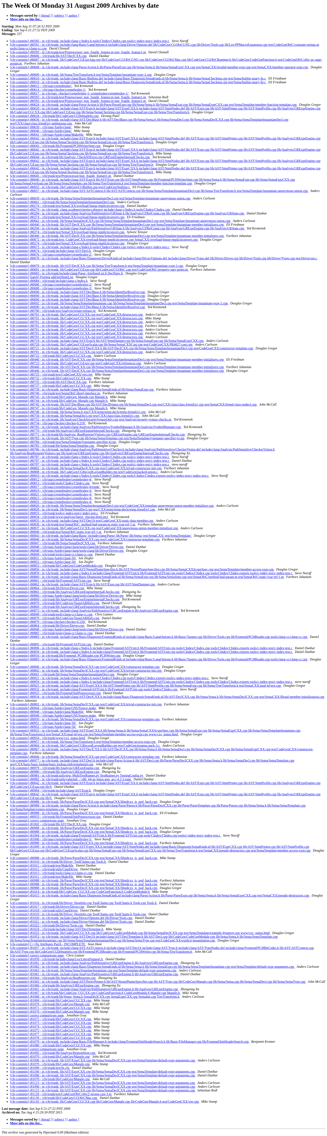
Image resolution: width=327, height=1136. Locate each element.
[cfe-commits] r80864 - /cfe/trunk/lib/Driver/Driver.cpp (47, 588)
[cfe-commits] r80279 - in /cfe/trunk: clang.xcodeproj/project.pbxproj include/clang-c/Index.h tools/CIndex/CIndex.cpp (90, 209)
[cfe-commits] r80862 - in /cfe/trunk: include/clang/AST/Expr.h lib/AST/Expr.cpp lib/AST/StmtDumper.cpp (83, 584)
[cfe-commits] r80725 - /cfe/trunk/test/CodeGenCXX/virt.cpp (51, 374)
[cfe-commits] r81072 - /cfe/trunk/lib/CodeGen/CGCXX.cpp (51, 1019)
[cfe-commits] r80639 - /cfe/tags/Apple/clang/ (41, 127)
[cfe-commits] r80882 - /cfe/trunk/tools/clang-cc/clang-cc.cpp (51, 633)
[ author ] (73, 15)
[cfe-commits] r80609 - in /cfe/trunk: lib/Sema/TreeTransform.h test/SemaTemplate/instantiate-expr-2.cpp (81, 74)
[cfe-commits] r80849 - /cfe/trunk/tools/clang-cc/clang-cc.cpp (51, 554)
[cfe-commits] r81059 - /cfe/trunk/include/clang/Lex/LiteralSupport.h (57, 959)
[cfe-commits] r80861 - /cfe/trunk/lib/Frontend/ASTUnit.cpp (51, 580)
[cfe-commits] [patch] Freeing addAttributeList (42, 277)
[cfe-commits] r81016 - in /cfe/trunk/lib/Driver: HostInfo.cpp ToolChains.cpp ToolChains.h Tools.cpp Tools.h (83, 903)
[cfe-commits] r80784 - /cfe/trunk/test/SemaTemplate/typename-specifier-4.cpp (63, 442)
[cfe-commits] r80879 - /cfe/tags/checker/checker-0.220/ (48, 622)
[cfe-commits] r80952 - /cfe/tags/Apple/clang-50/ (43, 727)
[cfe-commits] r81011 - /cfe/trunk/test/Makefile (42, 865)
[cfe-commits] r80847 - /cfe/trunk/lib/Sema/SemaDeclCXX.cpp (53, 543)
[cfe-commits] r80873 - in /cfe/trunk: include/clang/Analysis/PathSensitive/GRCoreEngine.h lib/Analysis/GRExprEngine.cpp (94, 610)
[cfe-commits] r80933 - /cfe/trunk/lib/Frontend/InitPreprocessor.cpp (56, 693)
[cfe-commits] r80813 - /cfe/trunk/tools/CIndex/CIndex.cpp (50, 483)
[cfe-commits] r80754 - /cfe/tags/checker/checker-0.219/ (48, 423)
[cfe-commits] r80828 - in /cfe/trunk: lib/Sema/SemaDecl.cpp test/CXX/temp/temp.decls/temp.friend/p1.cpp (83, 509)
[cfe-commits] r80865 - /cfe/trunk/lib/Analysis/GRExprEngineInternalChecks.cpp (65, 592)
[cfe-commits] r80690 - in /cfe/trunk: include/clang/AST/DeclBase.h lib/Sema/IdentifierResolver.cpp (78, 292)
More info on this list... (26, 19)
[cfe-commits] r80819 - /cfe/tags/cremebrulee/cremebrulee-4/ (51, 490)
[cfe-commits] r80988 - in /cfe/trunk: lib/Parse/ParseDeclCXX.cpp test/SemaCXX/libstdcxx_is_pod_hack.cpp (84, 801)
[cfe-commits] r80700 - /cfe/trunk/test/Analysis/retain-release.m (53, 311)
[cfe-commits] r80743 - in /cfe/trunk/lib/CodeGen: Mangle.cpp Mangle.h (59, 397)
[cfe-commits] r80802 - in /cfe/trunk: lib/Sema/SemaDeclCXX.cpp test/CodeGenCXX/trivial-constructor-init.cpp (86, 468)
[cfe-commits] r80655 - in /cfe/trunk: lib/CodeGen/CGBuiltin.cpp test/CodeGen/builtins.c (70, 187)
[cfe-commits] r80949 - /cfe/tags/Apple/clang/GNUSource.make (53, 715)
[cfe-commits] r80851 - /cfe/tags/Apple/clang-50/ (43, 558)
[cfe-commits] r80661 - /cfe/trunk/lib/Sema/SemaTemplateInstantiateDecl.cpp (62, 202)
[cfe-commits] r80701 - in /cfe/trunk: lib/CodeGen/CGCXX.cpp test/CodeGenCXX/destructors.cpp (76, 314)
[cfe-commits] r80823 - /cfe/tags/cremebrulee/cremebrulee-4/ (51, 498)
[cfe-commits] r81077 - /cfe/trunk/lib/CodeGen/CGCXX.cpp (51, 1034)
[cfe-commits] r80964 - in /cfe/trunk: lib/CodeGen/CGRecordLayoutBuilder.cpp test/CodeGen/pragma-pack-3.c (85, 745)
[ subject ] (59, 15)
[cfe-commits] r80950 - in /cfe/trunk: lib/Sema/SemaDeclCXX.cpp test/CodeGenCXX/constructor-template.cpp (85, 719)
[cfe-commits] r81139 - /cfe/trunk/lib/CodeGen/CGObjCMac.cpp (54, 1098)
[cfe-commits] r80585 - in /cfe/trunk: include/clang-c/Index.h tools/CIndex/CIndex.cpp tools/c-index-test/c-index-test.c (90, 41)
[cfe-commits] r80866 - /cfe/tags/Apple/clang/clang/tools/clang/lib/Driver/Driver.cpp (67, 595)
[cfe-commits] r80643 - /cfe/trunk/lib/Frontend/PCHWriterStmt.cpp (55, 146)
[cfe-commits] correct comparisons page (37, 820)
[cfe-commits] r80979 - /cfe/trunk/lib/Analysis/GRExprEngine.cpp (55, 768)
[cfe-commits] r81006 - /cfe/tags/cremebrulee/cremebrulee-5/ (51, 839)
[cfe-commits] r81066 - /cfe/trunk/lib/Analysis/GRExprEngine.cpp (55, 985)
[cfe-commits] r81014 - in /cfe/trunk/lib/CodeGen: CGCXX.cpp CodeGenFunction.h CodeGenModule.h (80, 891)
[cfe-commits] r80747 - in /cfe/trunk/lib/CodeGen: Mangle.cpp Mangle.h (59, 408)
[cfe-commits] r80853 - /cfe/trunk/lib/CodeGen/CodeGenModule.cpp (56, 565)
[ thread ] (45, 15)
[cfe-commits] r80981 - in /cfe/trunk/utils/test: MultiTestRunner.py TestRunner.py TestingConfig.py (77, 775)
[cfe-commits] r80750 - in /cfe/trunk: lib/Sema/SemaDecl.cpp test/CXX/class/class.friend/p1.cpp (75, 415)
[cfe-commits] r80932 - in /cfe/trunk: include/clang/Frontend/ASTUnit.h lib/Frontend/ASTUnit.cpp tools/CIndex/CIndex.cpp (94, 689)
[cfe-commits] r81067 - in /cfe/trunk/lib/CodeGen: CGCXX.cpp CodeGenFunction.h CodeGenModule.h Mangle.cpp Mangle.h (95, 993)
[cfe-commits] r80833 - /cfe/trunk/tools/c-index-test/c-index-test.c (54, 513)
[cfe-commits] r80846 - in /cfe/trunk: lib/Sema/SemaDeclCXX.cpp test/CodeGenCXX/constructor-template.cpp (85, 539)
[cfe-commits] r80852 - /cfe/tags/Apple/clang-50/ (43, 562)
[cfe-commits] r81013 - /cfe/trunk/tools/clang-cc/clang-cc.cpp (51, 873)
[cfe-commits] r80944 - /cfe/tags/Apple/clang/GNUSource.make (53, 708)
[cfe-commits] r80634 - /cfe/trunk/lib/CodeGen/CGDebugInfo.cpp (54, 116)
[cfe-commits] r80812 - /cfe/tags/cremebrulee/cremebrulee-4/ (51, 479)
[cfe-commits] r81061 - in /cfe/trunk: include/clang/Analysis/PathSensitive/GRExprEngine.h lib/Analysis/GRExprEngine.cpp (94, 963)
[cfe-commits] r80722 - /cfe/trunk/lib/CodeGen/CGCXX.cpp (51, 355)
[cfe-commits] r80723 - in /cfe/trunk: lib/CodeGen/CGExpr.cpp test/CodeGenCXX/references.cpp (76, 363)
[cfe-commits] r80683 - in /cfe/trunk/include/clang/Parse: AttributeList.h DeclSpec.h (67, 273)
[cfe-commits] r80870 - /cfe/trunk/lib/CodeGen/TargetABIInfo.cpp (55, 603)
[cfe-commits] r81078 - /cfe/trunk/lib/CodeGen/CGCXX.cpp (51, 1038)
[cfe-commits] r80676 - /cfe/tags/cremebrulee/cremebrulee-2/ (51, 254)
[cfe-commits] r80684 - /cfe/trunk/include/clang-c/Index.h (49, 281)
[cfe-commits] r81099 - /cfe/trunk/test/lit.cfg (40, 1068)
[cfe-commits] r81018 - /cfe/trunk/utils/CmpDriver (44, 910)
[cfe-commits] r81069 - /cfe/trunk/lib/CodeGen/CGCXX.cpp (51, 1000)
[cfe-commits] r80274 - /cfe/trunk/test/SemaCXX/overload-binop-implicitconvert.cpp (67, 206)
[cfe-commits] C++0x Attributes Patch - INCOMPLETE (48, 944)
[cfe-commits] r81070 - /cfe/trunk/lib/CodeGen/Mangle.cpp (50, 1004)
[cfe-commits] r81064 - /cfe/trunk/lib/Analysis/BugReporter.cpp (53, 978)
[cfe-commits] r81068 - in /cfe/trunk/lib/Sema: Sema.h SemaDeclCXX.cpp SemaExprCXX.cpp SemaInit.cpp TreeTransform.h (95, 996)
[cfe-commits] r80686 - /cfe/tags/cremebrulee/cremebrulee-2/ (51, 284)
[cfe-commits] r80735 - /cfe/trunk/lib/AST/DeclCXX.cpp (48, 382)
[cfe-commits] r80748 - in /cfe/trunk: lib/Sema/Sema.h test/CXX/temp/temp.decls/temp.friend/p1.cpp (78, 412)
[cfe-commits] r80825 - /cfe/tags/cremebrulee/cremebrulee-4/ (51, 502)
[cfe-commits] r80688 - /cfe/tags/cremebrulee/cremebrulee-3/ (51, 288)
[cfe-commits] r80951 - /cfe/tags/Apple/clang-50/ (43, 723)
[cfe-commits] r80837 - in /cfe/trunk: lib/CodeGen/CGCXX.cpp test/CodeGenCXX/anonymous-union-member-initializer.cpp (94, 528)
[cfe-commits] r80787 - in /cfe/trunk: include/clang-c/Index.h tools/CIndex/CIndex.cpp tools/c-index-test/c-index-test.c (90, 457)
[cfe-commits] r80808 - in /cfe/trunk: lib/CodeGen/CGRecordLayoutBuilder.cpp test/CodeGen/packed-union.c (84, 472)
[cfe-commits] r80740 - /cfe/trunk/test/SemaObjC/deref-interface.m (55, 393)
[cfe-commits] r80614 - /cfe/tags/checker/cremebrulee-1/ (48, 89)
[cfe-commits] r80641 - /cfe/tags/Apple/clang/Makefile (47, 134)
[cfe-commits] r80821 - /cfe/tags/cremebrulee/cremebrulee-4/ (51, 494)
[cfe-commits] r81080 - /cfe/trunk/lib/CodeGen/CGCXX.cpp (51, 1045)
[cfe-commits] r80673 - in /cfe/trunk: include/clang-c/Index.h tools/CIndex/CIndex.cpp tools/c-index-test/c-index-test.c (90, 247)
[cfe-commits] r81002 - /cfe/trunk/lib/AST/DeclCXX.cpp (48, 824)
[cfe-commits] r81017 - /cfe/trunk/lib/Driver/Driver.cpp (47, 906)
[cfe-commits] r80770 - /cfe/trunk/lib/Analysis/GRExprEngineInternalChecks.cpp (65, 430)
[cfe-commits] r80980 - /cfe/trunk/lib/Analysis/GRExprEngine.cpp (55, 772)
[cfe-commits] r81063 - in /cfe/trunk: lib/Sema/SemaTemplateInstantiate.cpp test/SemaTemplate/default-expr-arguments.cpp (93, 970)
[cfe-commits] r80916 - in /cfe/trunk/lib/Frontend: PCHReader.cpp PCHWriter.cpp (65, 655)
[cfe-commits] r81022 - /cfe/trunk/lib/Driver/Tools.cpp (47, 925)
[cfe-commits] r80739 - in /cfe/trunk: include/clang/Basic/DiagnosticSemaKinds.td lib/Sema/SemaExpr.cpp (82, 389)
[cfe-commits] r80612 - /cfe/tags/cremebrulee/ (41, 86)
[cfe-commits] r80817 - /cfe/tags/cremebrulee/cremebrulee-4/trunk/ (55, 487)
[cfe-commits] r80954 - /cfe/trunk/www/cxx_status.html (48, 738)
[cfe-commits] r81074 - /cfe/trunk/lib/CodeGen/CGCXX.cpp (51, 1026)
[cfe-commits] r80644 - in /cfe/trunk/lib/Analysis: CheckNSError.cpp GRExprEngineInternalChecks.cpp (80, 157)
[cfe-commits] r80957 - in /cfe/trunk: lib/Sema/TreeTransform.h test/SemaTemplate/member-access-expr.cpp (83, 742)
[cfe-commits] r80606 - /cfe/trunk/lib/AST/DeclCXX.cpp (48, 56)
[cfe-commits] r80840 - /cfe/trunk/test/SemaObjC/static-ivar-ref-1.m (56, 532)
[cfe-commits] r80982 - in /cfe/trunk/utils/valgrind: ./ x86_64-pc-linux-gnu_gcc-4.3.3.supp (71, 779)
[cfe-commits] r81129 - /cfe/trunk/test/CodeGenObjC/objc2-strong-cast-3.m (61, 1094)
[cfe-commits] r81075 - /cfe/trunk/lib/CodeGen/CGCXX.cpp (51, 1030)
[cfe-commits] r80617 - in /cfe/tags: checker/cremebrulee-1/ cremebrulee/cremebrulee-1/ (69, 93)
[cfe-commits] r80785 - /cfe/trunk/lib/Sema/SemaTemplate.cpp (52, 445)
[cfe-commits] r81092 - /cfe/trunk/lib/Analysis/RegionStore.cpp (53, 1053)
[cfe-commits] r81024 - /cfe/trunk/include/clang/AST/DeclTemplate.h (57, 929)
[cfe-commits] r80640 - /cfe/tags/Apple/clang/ (41, 131)
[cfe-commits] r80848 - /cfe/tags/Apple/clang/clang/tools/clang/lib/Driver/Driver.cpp (67, 547)
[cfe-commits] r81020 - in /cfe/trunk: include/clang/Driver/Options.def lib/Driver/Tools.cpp (71, 918)
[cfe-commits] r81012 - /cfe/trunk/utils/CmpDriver (44, 869)
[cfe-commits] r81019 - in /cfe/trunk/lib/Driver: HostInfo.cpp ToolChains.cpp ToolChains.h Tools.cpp (78, 914)
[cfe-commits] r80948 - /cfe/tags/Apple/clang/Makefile (47, 712)
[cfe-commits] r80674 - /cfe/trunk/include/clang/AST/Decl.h (51, 251)
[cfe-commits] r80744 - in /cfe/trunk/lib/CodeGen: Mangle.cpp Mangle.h (59, 400)
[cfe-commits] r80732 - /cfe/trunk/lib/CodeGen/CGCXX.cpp (51, 378)
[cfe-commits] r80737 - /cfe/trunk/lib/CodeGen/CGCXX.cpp (51, 385)
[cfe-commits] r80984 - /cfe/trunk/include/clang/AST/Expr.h (51, 790)
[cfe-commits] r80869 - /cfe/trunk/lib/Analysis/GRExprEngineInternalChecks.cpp (65, 599)
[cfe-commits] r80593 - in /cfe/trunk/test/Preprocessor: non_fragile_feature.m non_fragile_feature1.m (78, 52)
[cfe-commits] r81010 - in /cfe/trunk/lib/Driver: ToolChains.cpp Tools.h (58, 861)
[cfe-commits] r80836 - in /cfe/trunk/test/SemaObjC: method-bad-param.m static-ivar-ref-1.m (73, 524)
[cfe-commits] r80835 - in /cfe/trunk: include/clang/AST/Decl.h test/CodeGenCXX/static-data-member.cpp (82, 520)
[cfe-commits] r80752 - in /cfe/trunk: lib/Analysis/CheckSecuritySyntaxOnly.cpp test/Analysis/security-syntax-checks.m (91, 419)
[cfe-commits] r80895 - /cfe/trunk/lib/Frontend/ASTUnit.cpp (51, 644)
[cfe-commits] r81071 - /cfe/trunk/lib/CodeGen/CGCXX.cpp (51, 1008)
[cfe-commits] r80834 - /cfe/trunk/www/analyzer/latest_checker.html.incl (59, 517)
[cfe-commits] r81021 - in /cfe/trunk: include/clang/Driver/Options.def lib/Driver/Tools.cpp (71, 921)
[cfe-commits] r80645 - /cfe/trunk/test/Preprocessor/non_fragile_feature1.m (61, 176)
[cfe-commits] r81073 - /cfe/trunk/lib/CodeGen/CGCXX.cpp (51, 1023)
